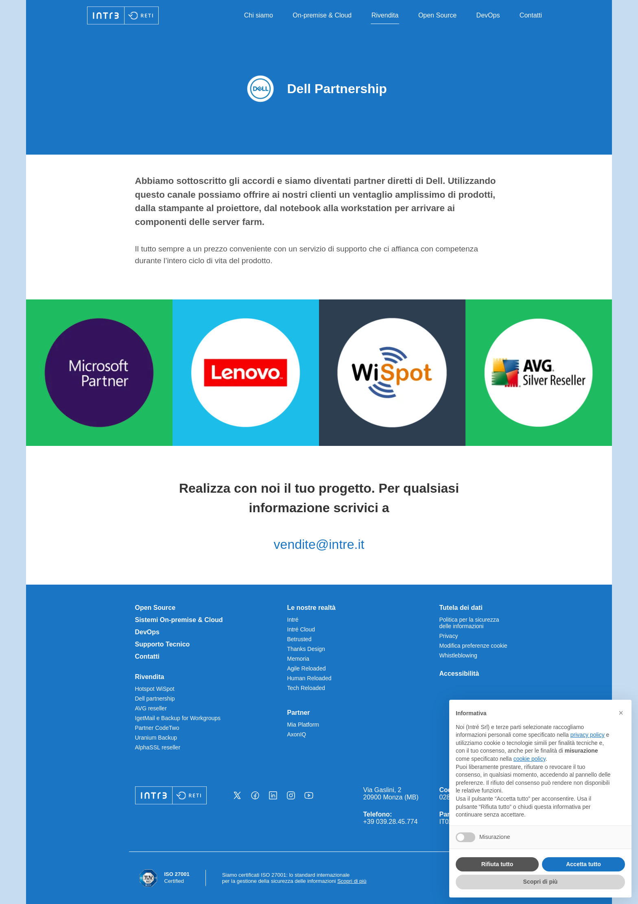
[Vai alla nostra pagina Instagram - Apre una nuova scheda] (291, 795)
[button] (620, 712)
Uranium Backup (156, 737)
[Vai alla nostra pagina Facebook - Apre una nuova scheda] (255, 795)
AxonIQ (296, 734)
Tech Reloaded (306, 688)
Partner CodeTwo (157, 728)
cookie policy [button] (529, 759)
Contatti (531, 15)
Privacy (448, 636)
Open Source (437, 15)
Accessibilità (459, 673)
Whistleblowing (458, 655)
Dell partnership (155, 698)
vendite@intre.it (319, 544)
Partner (298, 712)
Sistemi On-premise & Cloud (179, 619)
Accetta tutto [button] (583, 864)
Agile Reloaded (306, 668)
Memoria (298, 658)
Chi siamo (258, 15)
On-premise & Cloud (322, 15)
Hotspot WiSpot (155, 689)
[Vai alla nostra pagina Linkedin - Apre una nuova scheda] (273, 795)
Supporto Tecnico (162, 644)
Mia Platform (303, 724)
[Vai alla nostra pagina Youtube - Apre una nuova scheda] (309, 795)
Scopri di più (352, 881)
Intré (293, 619)
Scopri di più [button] (540, 881)
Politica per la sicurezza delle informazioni (469, 622)
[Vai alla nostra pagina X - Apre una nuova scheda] (237, 795)
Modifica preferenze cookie (473, 645)
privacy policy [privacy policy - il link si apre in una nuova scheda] (587, 734)
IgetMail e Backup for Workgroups (178, 718)
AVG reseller (151, 708)
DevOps (488, 15)
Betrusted (299, 639)
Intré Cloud (301, 629)
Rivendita (385, 15)
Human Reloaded (309, 678)
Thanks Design (306, 649)
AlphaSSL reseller (158, 747)
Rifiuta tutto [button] (497, 864)
